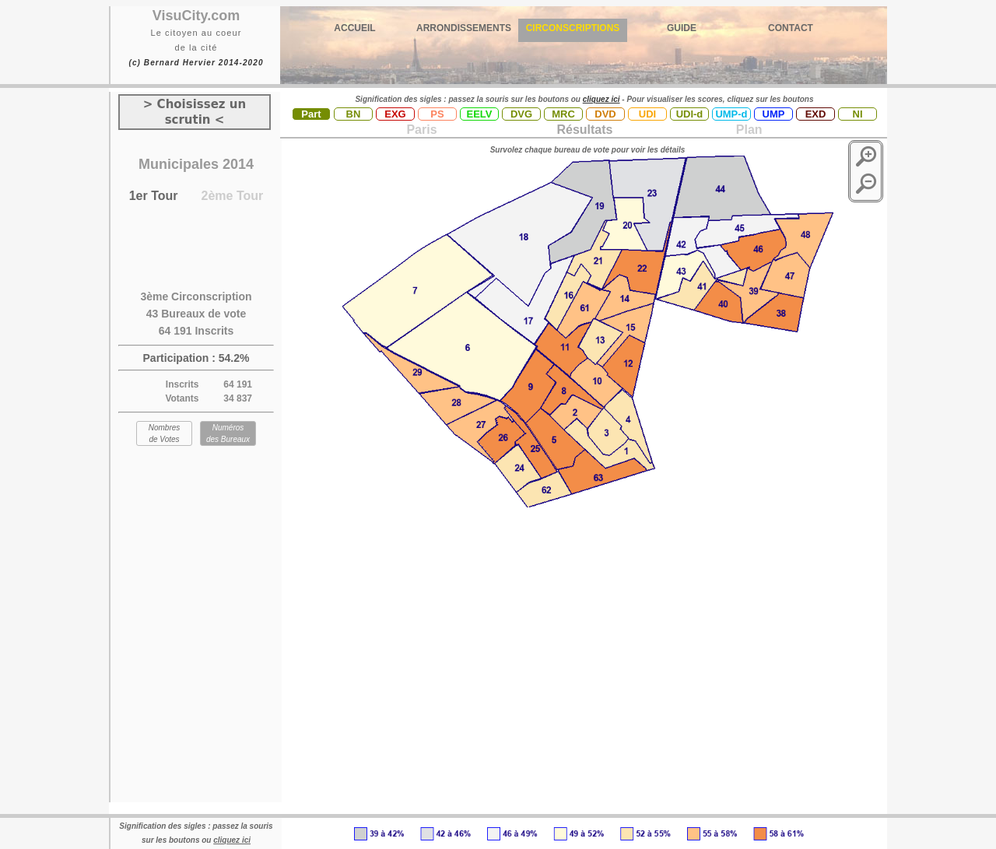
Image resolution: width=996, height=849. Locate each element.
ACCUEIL (354, 28)
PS (437, 114)
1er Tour (153, 195)
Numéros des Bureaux (228, 433)
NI (858, 114)
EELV (480, 114)
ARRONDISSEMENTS (463, 28)
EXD (815, 114)
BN (353, 114)
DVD (604, 114)
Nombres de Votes (165, 433)
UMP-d (731, 114)
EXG (394, 114)
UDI (647, 114)
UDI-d (689, 114)
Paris (421, 129)
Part (311, 114)
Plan (747, 129)
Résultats (584, 129)
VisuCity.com (196, 15)
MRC (563, 114)
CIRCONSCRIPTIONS (573, 28)
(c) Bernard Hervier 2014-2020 (195, 62)
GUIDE (681, 28)
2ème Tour (233, 195)
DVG (521, 114)
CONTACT (790, 28)
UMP (774, 114)
